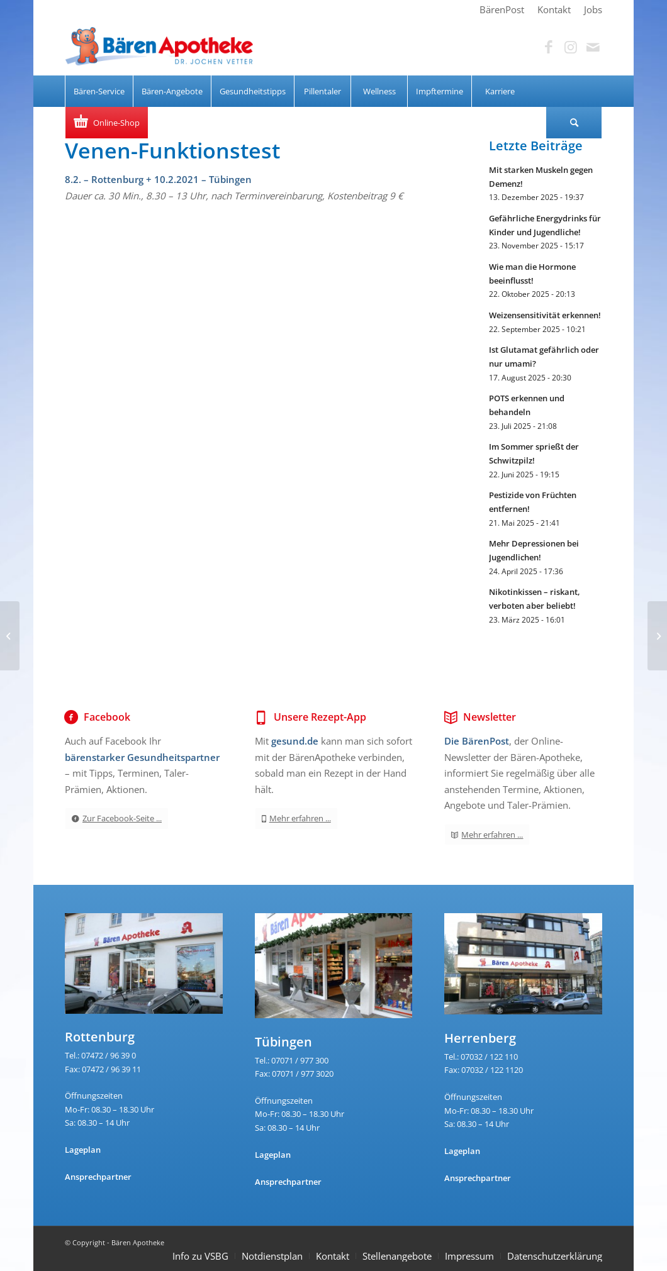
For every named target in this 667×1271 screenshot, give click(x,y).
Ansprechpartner (98, 1176)
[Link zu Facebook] (548, 47)
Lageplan (83, 1149)
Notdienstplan (272, 1256)
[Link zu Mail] (592, 47)
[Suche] (574, 122)
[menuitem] (502, 9)
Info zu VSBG (200, 1256)
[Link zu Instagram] (570, 47)
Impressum (469, 1256)
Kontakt (332, 1256)
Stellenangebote (397, 1256)
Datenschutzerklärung (554, 1256)
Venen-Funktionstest (172, 150)
